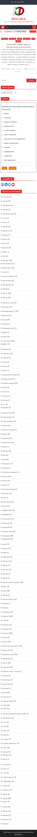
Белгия (5, 243)
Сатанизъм (6, 697)
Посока (18, 19)
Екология (5, 396)
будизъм (6, 113)
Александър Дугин (8, 214)
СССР (4, 773)
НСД (4, 608)
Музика (5, 578)
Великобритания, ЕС (9, 311)
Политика (5, 633)
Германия (5, 349)
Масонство (6, 561)
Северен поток (7, 718)
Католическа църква (9, 489)
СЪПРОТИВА (7, 781)
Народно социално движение (11, 582)
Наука (4, 591)
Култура (5, 548)
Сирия (5, 735)
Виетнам (5, 324)
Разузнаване (6, 667)
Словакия (5, 739)
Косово (5, 544)
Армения (5, 227)
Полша (5, 637)
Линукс (19, 39)
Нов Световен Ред (8, 599)
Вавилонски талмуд (8, 303)
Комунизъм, (6, 523)
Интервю (5, 451)
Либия (5, 553)
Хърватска (6, 820)
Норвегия (5, 604)
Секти (4, 722)
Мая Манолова (7, 285)
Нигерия (5, 595)
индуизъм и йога (9, 126)
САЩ (33, 39)
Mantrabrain (18, 835)
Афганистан (6, 231)
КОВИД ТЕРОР (7, 510)
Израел (5, 434)
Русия (4, 693)
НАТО (4, 587)
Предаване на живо (8, 654)
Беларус (5, 239)
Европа (5, 387)
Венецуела (6, 315)
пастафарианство (9, 152)
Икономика (6, 438)
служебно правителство (10, 743)
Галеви (5, 272)
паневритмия (8, 156)
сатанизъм (7, 147)
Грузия (5, 362)
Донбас (5, 802)
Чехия (4, 824)
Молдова (5, 574)
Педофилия (6, 629)
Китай (4, 506)
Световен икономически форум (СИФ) (14, 714)
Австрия (5, 201)
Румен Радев (6, 684)
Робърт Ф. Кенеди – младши (11, 671)
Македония (6, 557)
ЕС (4, 404)
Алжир (5, 218)
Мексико (5, 565)
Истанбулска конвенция (10, 472)
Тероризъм (6, 790)
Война (5, 337)
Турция (5, 794)
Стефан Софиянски (8, 777)
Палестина (6, 625)
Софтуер (18, 41)
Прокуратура (6, 659)
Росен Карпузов (18, 69)
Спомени (5, 764)
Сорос (4, 748)
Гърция (5, 366)
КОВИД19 (6, 515)
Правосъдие (6, 650)
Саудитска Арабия (8, 701)
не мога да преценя (9, 130)
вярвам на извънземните (11, 143)
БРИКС (5, 252)
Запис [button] (4, 168)
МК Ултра (6, 570)
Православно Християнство (11, 646)
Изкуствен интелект (9, 430)
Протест (5, 293)
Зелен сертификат (8, 421)
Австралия (6, 197)
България (5, 260)
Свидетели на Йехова (10, 122)
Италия (5, 481)
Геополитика (6, 341)
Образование (6, 612)
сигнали (5, 731)
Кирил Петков (7, 281)
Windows (4, 39)
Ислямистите (6, 464)
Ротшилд (5, 676)
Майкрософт (26, 39)
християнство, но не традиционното (14, 139)
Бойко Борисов (7, 268)
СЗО (4, 726)
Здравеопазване (7, 417)
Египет (5, 392)
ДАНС (5, 371)
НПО (4, 289)
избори (5, 426)
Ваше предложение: (10, 160)
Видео (4, 320)
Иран (4, 459)
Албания (5, 210)
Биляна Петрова (7, 264)
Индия (5, 447)
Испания (5, 468)
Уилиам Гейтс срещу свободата (18, 45)
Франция (5, 815)
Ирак (4, 455)
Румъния (5, 688)
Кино (4, 498)
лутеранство (7, 118)
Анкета (5, 222)
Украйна (5, 798)
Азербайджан (7, 205)
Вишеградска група (8, 328)
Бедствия (5, 235)
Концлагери (6, 527)
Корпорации (12, 39)
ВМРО (5, 332)
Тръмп (5, 708)
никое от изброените (10, 135)
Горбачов (5, 358)
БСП (4, 256)
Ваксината (6, 307)
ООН (4, 621)
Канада (5, 485)
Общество (6, 616)
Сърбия (5, 786)
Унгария (5, 807)
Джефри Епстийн (8, 379)
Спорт (4, 769)
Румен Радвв (6, 680)
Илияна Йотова (7, 443)
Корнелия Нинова (8, 532)
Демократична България (10, 375)
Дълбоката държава (8, 383)
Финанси (5, 811)
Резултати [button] (12, 168)
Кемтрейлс (6, 493)
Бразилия (5, 248)
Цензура (5, 298)
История (5, 476)
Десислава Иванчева (9, 276)
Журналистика (7, 413)
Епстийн (5, 400)
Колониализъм (7, 519)
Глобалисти (6, 354)
